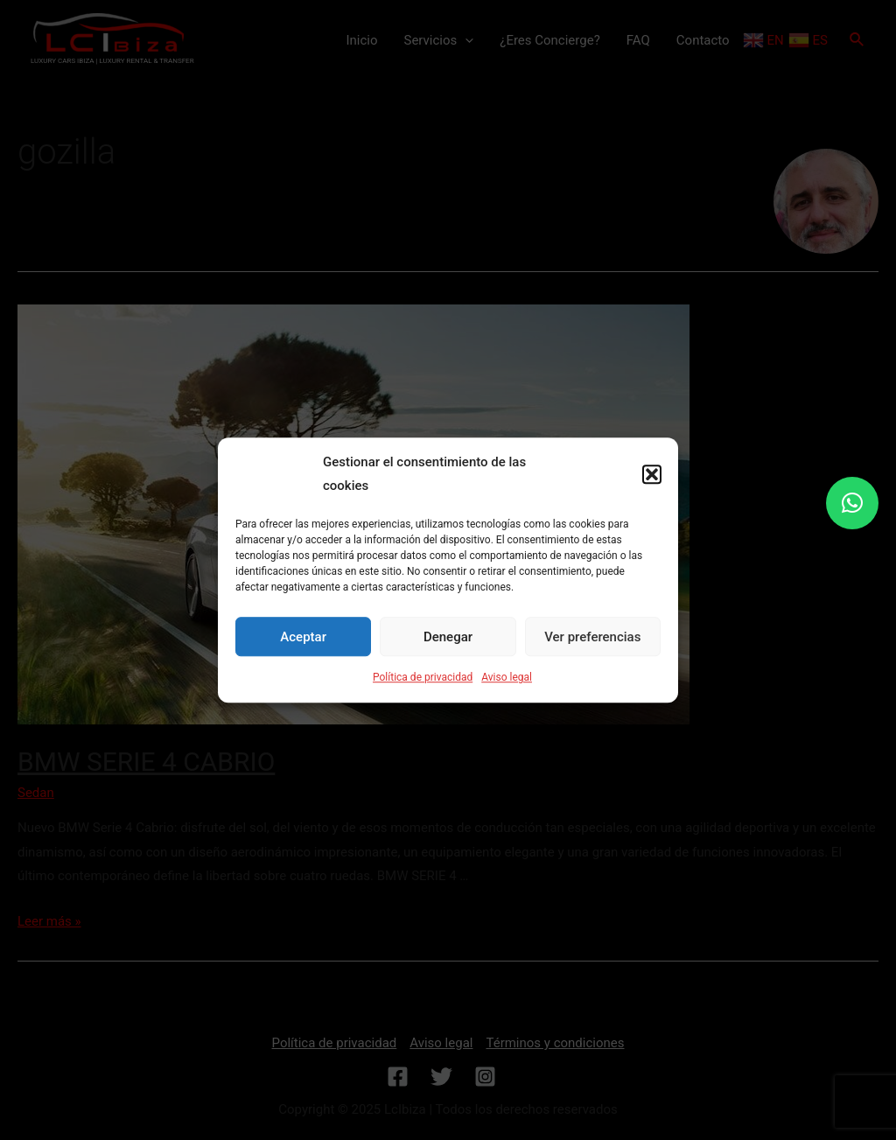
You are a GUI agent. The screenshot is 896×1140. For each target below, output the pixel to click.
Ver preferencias (592, 637)
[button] (652, 475)
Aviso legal (506, 677)
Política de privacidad (422, 677)
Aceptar (303, 637)
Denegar (448, 637)
